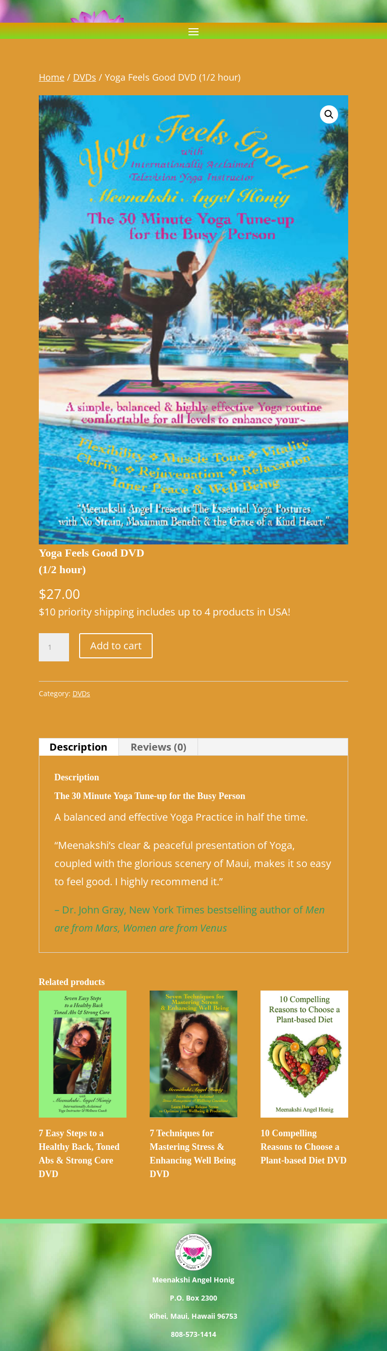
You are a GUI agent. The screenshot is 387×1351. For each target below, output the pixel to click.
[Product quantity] (54, 647)
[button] (329, 114)
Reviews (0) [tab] (158, 747)
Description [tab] (78, 747)
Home (51, 77)
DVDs (84, 77)
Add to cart (116, 645)
